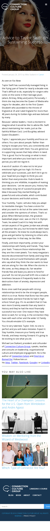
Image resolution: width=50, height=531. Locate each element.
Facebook (23, 362)
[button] (46, 4)
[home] (13, 7)
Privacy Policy (29, 516)
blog (7, 362)
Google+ (33, 362)
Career (41, 74)
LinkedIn (45, 362)
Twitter (14, 362)
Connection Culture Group (17, 346)
